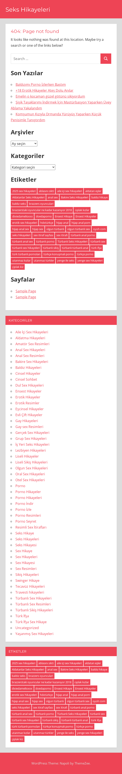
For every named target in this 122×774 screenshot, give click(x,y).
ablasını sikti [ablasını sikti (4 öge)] (46, 191)
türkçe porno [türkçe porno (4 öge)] (85, 254)
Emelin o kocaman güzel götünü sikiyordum (50, 96)
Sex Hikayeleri (26, 557)
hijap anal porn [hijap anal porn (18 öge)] (81, 223)
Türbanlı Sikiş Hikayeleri (34, 610)
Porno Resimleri (28, 515)
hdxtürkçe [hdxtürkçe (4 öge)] (46, 223)
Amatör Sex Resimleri (32, 344)
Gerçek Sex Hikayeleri (32, 432)
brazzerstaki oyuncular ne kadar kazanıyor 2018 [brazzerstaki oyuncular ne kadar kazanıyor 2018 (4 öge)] (42, 210)
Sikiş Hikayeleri (27, 574)
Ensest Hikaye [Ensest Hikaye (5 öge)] (63, 216)
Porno (20, 486)
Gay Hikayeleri (26, 420)
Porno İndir (24, 503)
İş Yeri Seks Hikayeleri (32, 444)
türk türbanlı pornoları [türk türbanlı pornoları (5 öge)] (26, 254)
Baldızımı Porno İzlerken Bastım (41, 84)
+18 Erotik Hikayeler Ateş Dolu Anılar (44, 90)
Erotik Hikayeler (27, 397)
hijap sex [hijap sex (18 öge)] (37, 229)
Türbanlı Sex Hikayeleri (33, 598)
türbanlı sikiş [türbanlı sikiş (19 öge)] (51, 248)
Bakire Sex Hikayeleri (31, 361)
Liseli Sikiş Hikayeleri (31, 462)
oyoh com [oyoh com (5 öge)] (99, 229)
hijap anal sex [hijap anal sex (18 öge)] (20, 229)
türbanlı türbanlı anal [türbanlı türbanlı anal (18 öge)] (75, 248)
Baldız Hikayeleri (28, 367)
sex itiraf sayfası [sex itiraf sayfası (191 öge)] (43, 235)
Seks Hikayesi (26, 545)
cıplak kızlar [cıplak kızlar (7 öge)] (82, 210)
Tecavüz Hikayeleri (30, 586)
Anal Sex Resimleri (29, 355)
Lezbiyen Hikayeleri (30, 450)
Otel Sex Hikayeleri (30, 480)
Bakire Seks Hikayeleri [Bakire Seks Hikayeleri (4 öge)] (74, 197)
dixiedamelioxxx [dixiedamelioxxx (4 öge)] (22, 216)
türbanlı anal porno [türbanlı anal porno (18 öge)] (83, 235)
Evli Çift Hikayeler (28, 415)
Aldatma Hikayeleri (30, 338)
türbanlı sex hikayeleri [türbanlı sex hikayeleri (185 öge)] (26, 248)
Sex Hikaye (23, 551)
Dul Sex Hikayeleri (29, 385)
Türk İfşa (22, 616)
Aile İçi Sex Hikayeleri (31, 332)
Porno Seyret (25, 521)
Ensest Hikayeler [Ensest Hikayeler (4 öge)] (86, 216)
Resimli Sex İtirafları (30, 527)
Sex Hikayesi (25, 562)
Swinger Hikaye (27, 580)
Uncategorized (27, 627)
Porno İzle (23, 509)
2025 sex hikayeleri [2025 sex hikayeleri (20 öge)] (24, 191)
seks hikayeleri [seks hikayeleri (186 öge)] (21, 235)
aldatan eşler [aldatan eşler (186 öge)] (93, 191)
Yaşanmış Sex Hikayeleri (34, 633)
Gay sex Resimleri (29, 426)
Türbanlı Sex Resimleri (33, 604)
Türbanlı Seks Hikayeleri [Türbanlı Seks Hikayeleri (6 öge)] (72, 241)
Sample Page (26, 291)
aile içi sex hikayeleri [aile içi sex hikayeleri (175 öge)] (69, 191)
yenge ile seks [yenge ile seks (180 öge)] (65, 260)
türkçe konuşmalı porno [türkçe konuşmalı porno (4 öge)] (58, 254)
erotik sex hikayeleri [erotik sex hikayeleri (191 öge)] (24, 223)
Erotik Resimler (27, 403)
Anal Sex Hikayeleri (30, 349)
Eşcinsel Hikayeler (29, 409)
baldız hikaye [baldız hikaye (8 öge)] (99, 197)
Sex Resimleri (26, 568)
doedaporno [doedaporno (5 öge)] (44, 216)
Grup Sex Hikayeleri (30, 438)
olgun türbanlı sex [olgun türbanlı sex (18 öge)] (78, 229)
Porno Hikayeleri (28, 497)
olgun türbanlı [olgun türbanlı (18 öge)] (55, 229)
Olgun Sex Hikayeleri (31, 468)
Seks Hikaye (24, 533)
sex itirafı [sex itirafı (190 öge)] (62, 235)
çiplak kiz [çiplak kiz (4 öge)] (17, 267)
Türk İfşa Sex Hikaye (31, 622)
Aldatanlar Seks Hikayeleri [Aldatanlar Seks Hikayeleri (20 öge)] (28, 197)
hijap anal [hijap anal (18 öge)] (62, 223)
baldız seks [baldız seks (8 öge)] (19, 204)
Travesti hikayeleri (29, 592)
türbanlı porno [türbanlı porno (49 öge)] (45, 241)
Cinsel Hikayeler (28, 373)
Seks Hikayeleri (27, 9)
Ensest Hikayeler (28, 391)
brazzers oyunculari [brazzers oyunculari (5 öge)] (41, 204)
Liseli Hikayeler (27, 456)
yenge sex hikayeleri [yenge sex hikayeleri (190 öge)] (90, 260)
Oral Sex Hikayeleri (30, 474)
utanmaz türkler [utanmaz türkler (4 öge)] (44, 260)
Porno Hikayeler (28, 491)
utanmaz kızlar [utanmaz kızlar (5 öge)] (21, 260)
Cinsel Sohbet (26, 379)
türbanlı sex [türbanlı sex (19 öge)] (98, 241)
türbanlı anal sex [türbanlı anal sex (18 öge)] (22, 241)
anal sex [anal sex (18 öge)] (53, 197)
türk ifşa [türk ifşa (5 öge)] (96, 248)
